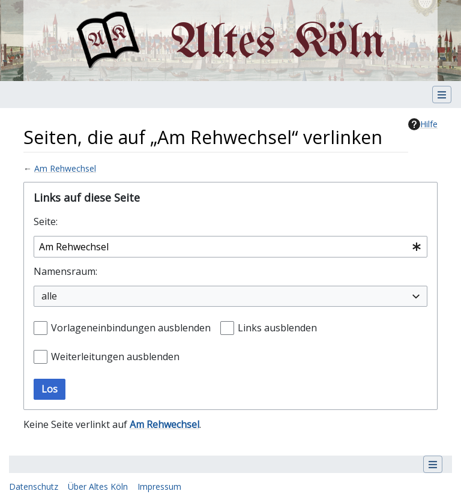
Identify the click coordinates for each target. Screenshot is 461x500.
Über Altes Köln (98, 486)
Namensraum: (65, 271)
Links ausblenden (277, 327)
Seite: (46, 221)
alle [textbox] (49, 296)
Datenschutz (33, 486)
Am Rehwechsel (65, 168)
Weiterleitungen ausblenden (115, 356)
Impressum (159, 486)
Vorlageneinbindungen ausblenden (131, 327)
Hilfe (423, 124)
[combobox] (230, 247)
